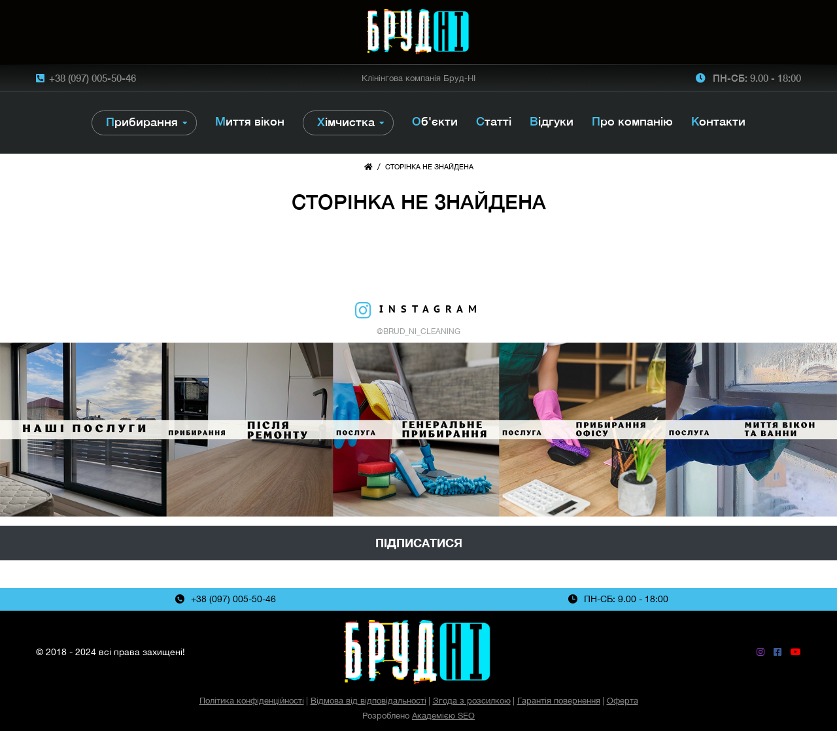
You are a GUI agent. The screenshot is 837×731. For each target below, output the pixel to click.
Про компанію (632, 121)
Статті (493, 121)
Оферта (622, 701)
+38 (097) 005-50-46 (92, 78)
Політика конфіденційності (251, 701)
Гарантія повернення (558, 701)
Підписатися (418, 543)
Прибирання (142, 122)
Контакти (718, 121)
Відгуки (551, 121)
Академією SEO (443, 716)
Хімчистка (346, 122)
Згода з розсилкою (472, 701)
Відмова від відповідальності (368, 701)
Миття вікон (249, 121)
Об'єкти (435, 121)
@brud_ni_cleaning (418, 331)
